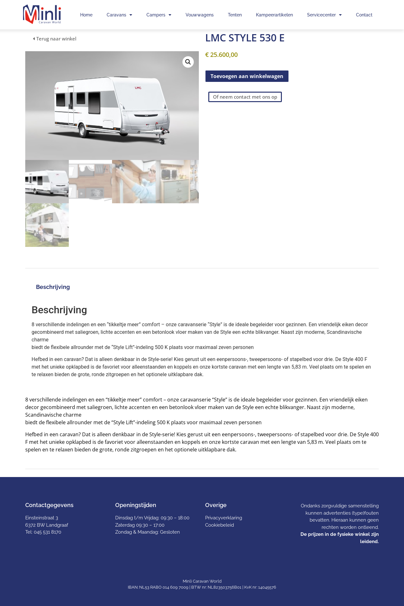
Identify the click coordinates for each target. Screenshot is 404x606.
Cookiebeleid (219, 525)
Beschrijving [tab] (53, 287)
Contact (364, 14)
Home (86, 14)
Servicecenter (324, 14)
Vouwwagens (200, 14)
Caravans (119, 14)
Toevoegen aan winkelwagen (247, 76)
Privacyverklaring (223, 518)
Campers (158, 14)
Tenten (235, 14)
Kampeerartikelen (274, 14)
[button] (188, 62)
